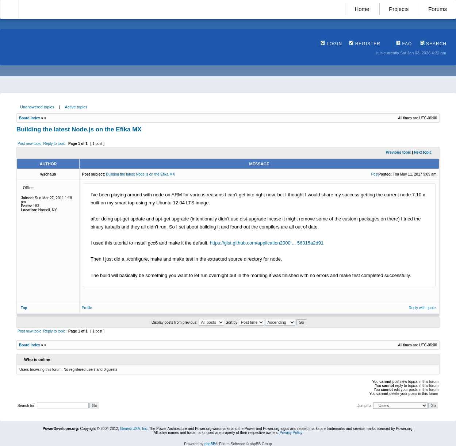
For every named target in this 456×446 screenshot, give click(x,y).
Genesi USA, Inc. (134, 429)
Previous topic (398, 152)
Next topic (423, 152)
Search (433, 43)
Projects (399, 9)
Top (24, 308)
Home (362, 9)
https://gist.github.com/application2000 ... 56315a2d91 (267, 243)
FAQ (404, 43)
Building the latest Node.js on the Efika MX (79, 129)
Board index (29, 118)
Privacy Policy (291, 433)
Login (331, 43)
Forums (437, 9)
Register (364, 43)
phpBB (209, 444)
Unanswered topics (37, 107)
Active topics (76, 107)
